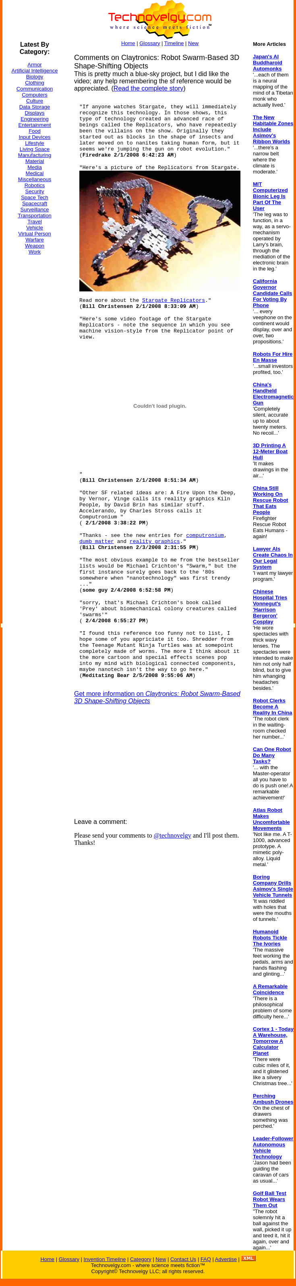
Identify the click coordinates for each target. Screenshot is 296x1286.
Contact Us (183, 1259)
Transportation (34, 216)
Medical (35, 173)
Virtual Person (34, 234)
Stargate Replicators (173, 300)
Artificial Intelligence (35, 71)
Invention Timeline (105, 1259)
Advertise (226, 1259)
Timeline (174, 43)
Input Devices (35, 137)
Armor (34, 65)
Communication (35, 89)
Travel (34, 222)
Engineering (34, 119)
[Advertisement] (34, 382)
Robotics (35, 185)
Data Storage (34, 107)
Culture (34, 101)
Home (128, 43)
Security (34, 191)
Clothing (34, 83)
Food (35, 131)
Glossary (149, 43)
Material (34, 161)
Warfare (34, 240)
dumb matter (96, 542)
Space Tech (34, 197)
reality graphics (155, 542)
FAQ (206, 1259)
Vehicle (34, 228)
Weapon (34, 246)
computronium (205, 536)
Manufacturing (34, 155)
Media (34, 167)
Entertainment (35, 125)
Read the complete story (148, 88)
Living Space (35, 149)
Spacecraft (34, 203)
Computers (35, 95)
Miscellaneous (34, 179)
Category (140, 1259)
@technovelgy (172, 835)
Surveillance (35, 209)
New (193, 43)
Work (35, 252)
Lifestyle (34, 143)
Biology (34, 77)
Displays (34, 113)
